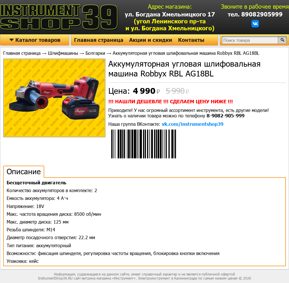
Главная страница (98, 40)
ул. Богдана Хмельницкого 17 (170, 21)
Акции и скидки (150, 40)
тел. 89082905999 (255, 14)
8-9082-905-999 (225, 115)
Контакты (191, 40)
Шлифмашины (63, 53)
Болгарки (95, 53)
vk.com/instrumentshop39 (192, 124)
